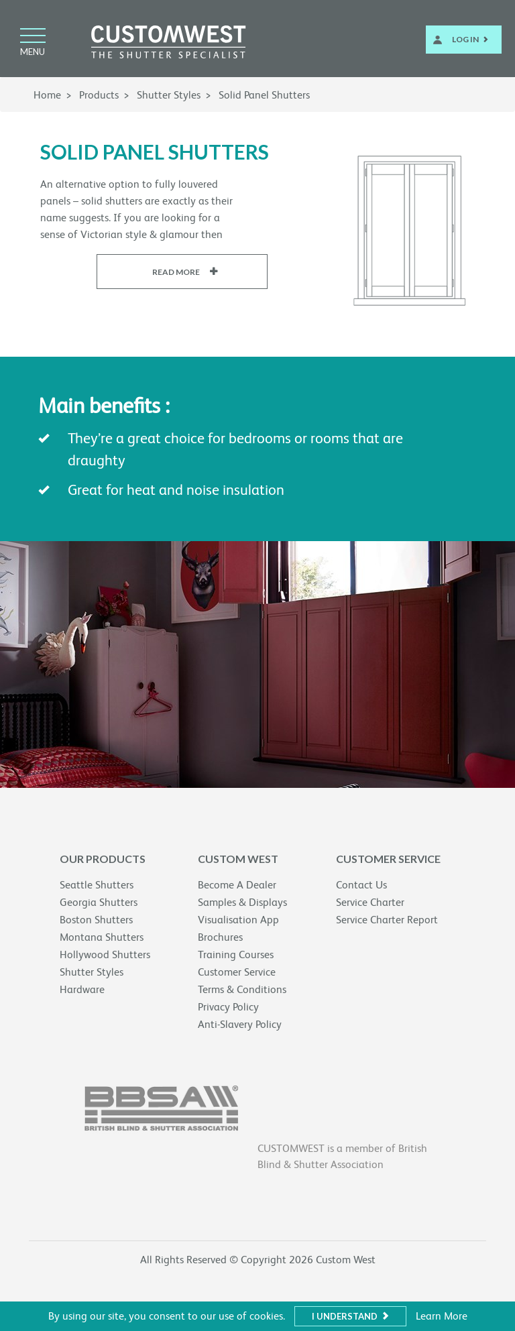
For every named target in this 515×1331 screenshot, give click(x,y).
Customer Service (237, 972)
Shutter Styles (169, 95)
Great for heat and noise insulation (176, 489)
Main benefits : (104, 406)
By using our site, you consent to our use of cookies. (166, 1316)
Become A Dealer (237, 884)
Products (99, 95)
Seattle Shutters (96, 884)
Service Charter (370, 902)
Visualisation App (238, 919)
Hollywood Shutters (105, 954)
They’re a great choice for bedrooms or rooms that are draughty (235, 449)
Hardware (82, 989)
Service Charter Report (387, 919)
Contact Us (361, 884)
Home (47, 95)
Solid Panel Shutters (264, 95)
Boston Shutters (96, 919)
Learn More (441, 1316)
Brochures (220, 937)
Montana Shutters (102, 937)
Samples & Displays (242, 902)
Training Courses (236, 954)
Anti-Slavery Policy (240, 1024)
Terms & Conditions (242, 989)
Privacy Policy (228, 1006)
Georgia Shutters (98, 902)
